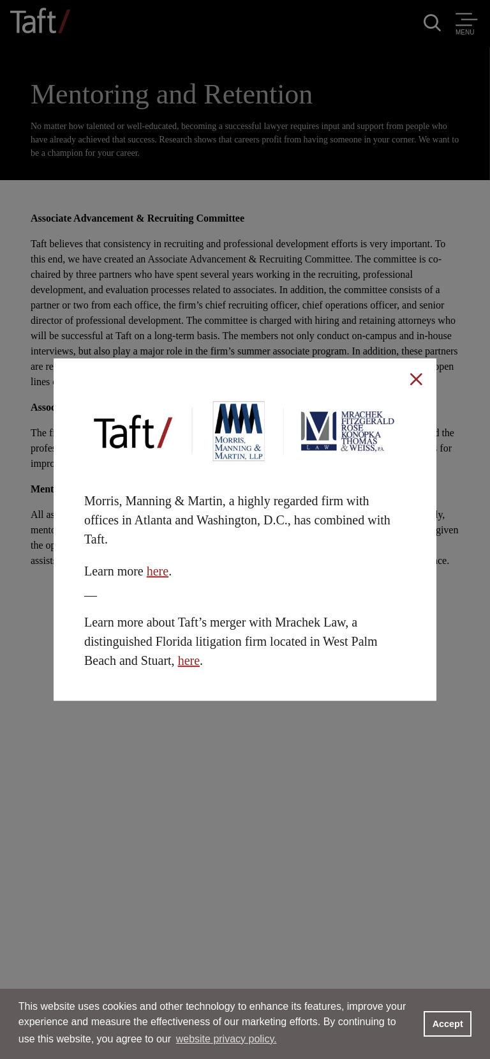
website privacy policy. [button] (226, 1038)
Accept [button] (448, 1024)
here (157, 571)
